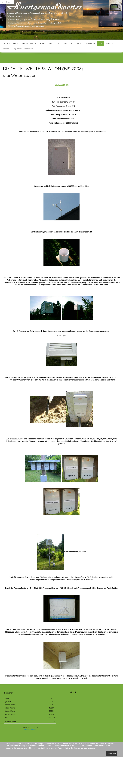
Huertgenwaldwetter (10, 43)
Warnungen (68, 43)
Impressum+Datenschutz (23, 49)
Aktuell (42, 43)
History (79, 43)
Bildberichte (90, 43)
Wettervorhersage (29, 43)
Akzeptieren (112, 753)
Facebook (6, 49)
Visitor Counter (30, 724)
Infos (100, 43)
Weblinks (109, 43)
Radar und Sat (54, 43)
